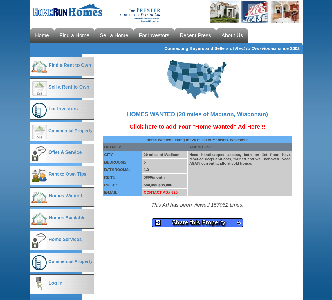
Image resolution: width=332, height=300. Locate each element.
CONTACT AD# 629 (161, 192)
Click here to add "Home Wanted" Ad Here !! (197, 126)
